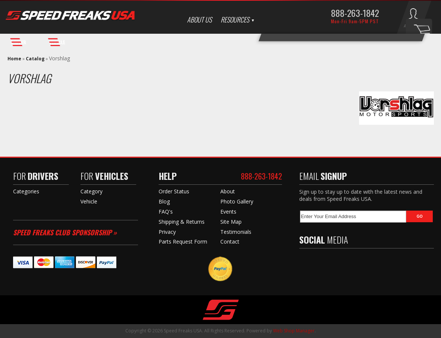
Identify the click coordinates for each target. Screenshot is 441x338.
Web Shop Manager (294, 331)
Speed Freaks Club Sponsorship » (65, 232)
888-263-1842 (355, 12)
